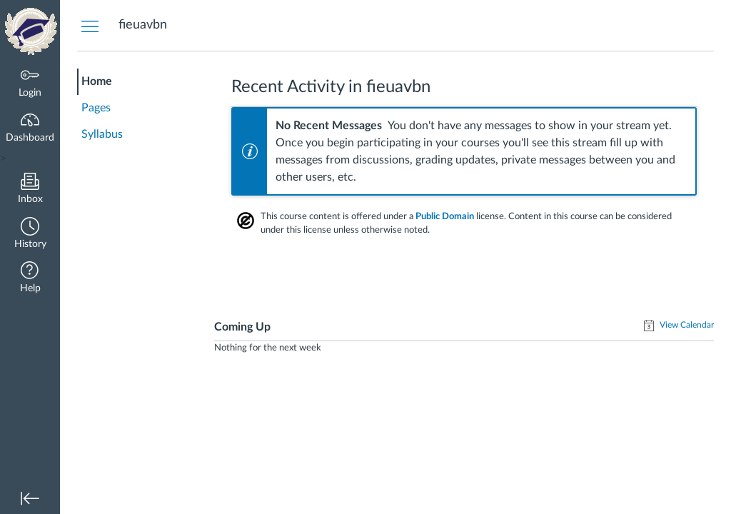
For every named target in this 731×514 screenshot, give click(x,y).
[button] (30, 234)
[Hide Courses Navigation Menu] (90, 25)
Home (96, 81)
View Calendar (685, 325)
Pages (96, 108)
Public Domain (444, 216)
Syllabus (102, 134)
